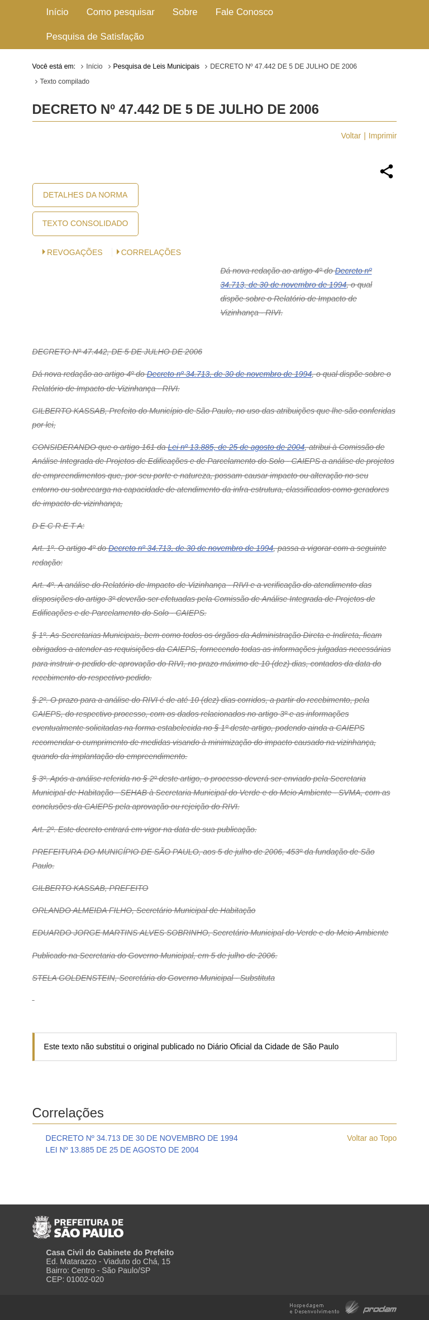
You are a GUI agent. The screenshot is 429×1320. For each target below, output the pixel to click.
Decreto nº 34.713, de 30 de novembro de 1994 (229, 373)
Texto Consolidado (85, 223)
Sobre (185, 12)
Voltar (351, 135)
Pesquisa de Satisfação (95, 36)
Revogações (75, 252)
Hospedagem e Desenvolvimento (343, 1306)
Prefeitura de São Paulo (77, 1223)
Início (57, 12)
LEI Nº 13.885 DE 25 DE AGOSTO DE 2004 (122, 1149)
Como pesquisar (121, 12)
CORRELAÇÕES (151, 252)
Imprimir (383, 135)
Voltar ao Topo (372, 1138)
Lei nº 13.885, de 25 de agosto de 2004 (236, 447)
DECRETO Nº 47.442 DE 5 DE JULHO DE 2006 (283, 66)
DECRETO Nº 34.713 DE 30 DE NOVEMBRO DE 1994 (142, 1138)
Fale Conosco (245, 12)
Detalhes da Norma (85, 194)
